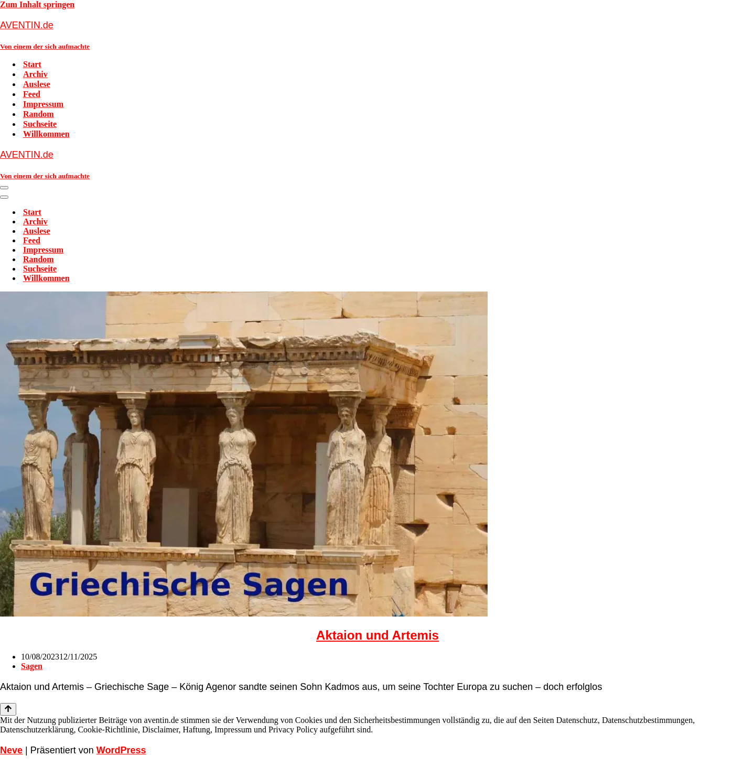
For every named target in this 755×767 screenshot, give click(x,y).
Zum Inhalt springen (37, 4)
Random (38, 114)
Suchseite (40, 124)
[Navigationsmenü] (4, 187)
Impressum (43, 104)
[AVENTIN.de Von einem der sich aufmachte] (377, 35)
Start (32, 64)
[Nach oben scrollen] (8, 709)
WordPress (121, 750)
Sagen (31, 666)
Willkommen (46, 133)
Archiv (35, 74)
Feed (31, 94)
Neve (11, 750)
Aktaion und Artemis (377, 635)
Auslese (36, 84)
